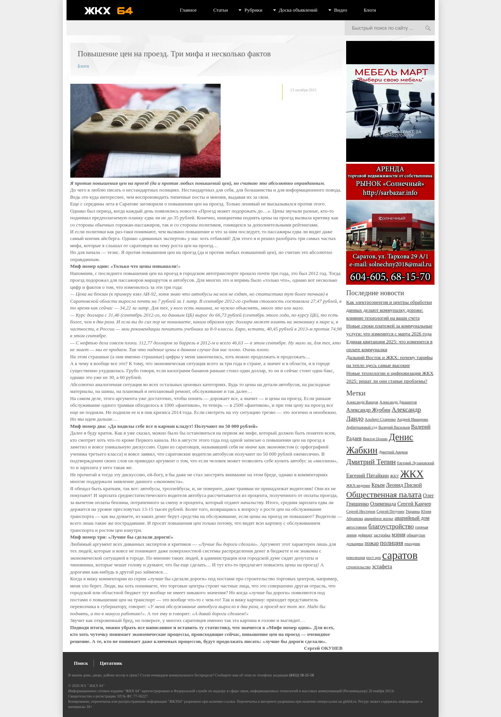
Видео (340, 10)
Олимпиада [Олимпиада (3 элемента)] (383, 504)
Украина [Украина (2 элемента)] (413, 511)
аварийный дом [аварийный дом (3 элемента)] (412, 518)
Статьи (220, 10)
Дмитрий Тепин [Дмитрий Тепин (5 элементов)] (371, 462)
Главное (188, 10)
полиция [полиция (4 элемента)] (391, 542)
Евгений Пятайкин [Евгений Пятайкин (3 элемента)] (367, 475)
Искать (428, 29)
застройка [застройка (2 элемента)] (382, 535)
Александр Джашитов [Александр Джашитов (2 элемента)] (398, 402)
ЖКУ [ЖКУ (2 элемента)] (394, 476)
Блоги (370, 10)
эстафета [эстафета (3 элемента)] (382, 566)
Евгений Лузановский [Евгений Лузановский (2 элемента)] (415, 463)
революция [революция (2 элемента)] (355, 557)
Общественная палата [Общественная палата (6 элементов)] (384, 494)
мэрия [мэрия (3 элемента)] (399, 534)
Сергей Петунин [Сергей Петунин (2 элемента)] (390, 511)
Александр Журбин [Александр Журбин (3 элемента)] (368, 410)
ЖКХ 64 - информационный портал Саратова (113, 10)
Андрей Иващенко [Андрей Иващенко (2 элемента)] (412, 419)
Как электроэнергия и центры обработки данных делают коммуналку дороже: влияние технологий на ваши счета (389, 310)
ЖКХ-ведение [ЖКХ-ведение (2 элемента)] (358, 485)
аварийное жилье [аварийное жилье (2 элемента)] (379, 518)
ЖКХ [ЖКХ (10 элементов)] (412, 474)
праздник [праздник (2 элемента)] (412, 544)
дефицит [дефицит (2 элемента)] (365, 535)
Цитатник (111, 663)
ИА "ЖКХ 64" (92, 686)
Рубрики (253, 10)
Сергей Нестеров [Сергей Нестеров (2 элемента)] (360, 511)
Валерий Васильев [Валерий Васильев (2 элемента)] (394, 427)
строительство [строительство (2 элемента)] (358, 567)
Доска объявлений (298, 10)
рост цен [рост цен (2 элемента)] (373, 557)
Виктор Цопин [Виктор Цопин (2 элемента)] (375, 439)
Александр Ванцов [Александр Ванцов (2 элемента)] (362, 402)
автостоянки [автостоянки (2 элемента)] (356, 527)
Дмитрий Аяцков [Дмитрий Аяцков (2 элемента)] (393, 452)
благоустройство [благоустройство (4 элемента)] (391, 526)
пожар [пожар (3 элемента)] (372, 543)
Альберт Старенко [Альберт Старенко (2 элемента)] (380, 419)
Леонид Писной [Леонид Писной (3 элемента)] (404, 485)
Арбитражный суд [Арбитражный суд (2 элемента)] (361, 427)
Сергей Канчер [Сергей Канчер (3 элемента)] (414, 504)
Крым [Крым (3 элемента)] (377, 485)
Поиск (81, 663)
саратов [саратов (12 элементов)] (400, 555)
